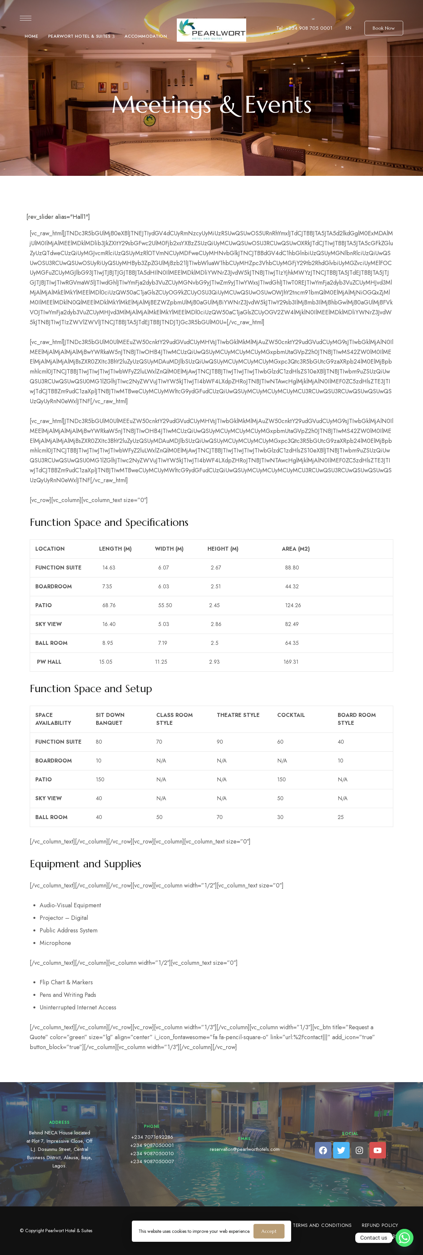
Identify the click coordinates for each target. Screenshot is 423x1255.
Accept (269, 1231)
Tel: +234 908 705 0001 (304, 28)
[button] (384, 28)
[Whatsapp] (404, 1238)
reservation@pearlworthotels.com (245, 1149)
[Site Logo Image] (211, 30)
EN (348, 27)
